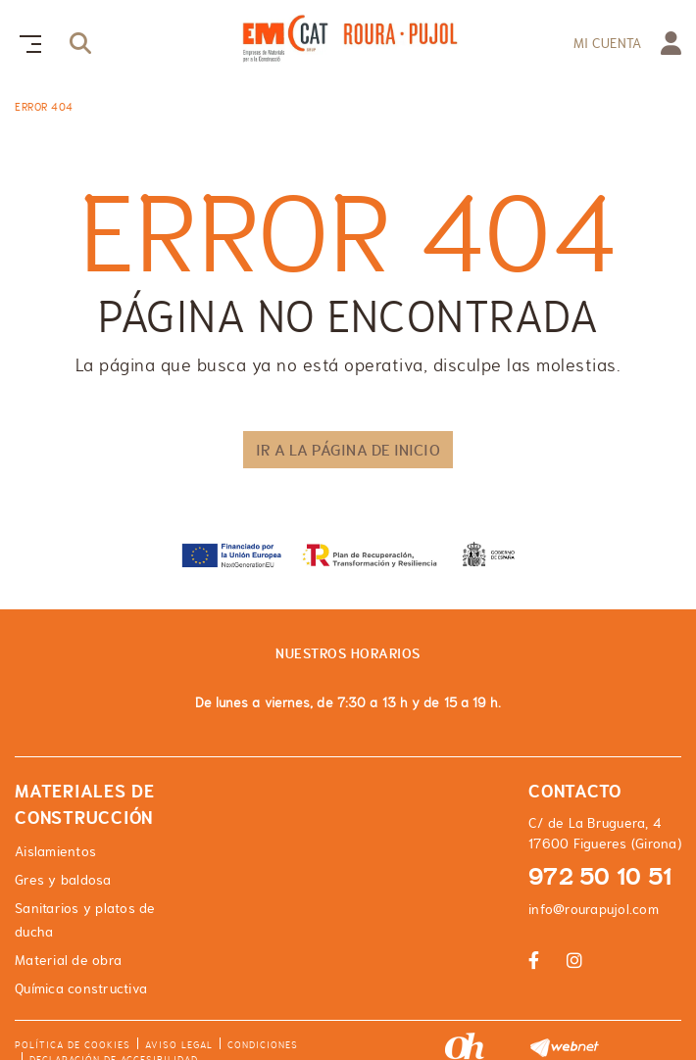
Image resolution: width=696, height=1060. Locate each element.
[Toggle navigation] (26, 41)
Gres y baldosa (63, 879)
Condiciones (262, 1044)
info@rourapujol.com (593, 909)
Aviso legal (179, 1044)
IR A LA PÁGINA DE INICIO (347, 449)
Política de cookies (72, 1044)
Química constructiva (81, 988)
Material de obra (68, 960)
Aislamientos (55, 851)
